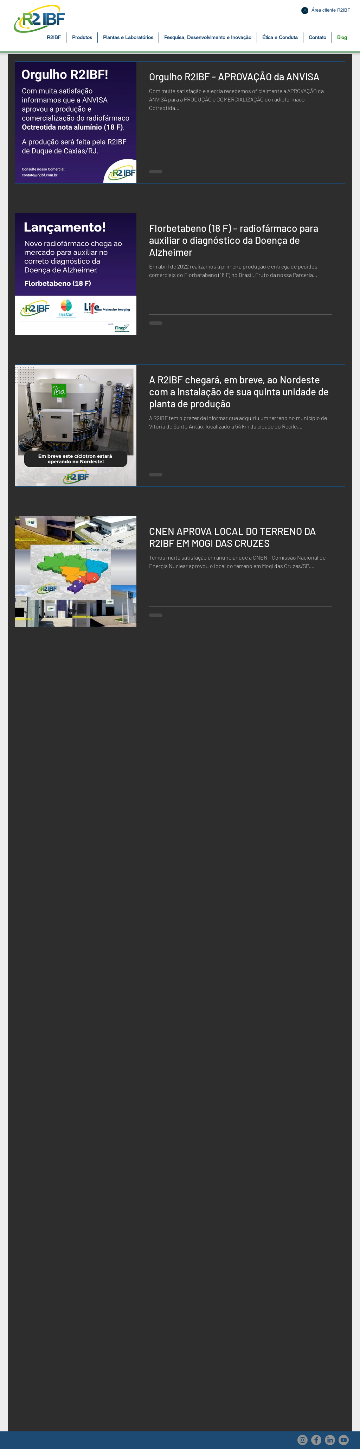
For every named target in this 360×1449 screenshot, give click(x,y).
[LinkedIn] (330, 1440)
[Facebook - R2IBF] (316, 1440)
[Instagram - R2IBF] (302, 1440)
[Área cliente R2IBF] (330, 10)
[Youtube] (344, 1440)
